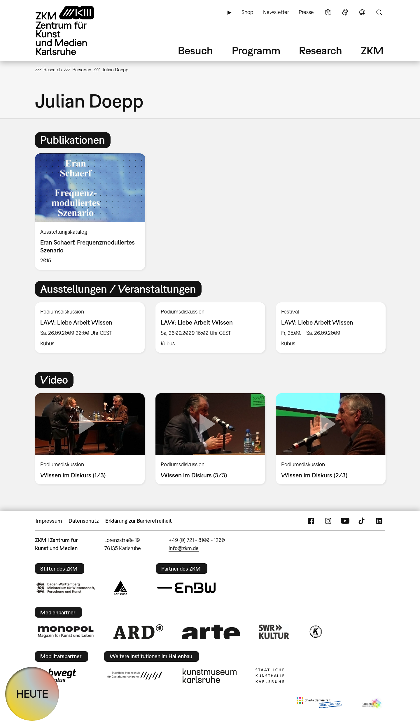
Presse (306, 12)
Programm (256, 50)
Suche (379, 12)
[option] (92, 211)
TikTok (362, 521)
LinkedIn (379, 521)
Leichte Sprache (328, 12)
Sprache (362, 12)
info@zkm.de (184, 548)
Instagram (328, 521)
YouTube (345, 521)
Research (320, 50)
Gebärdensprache (345, 12)
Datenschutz (84, 521)
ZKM (372, 50)
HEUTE (32, 693)
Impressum (49, 521)
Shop (247, 12)
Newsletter (276, 12)
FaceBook (311, 521)
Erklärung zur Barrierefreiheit (138, 521)
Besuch (195, 50)
